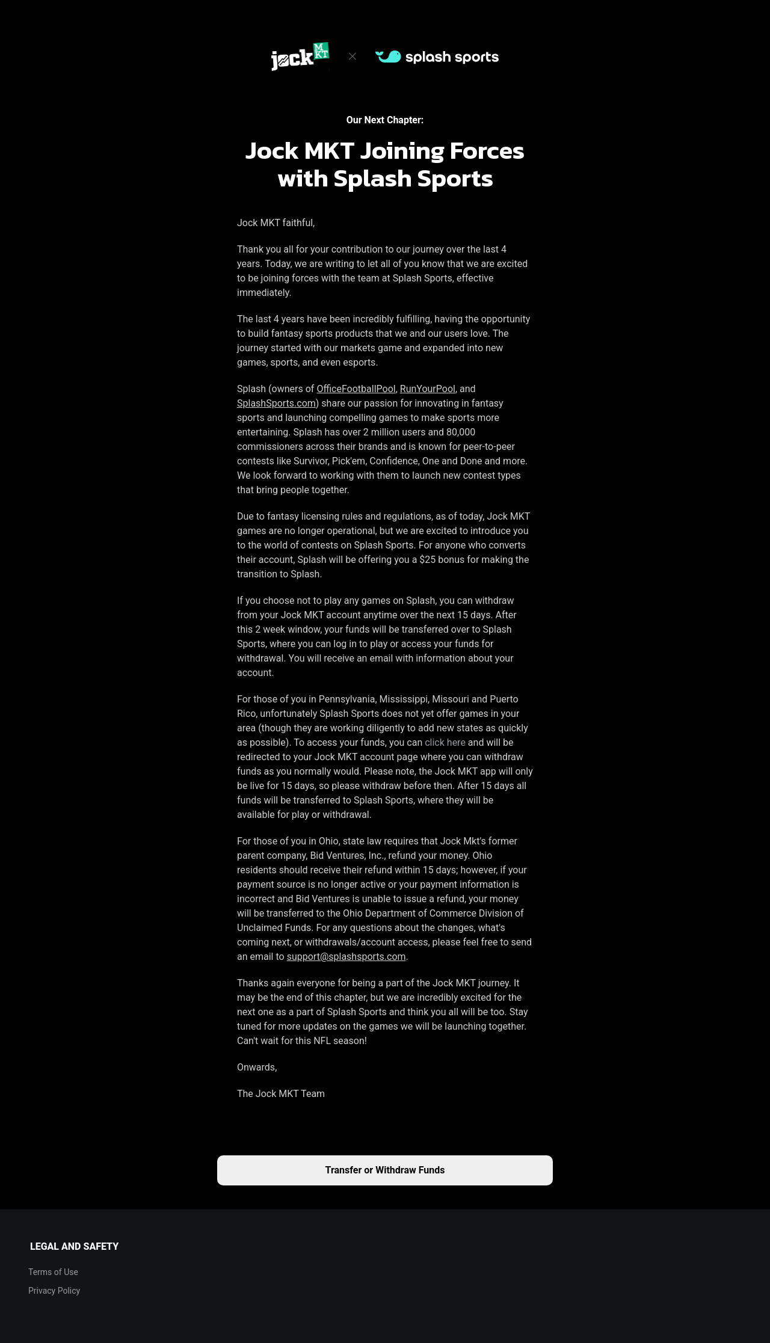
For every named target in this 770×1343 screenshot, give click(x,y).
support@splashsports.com (346, 956)
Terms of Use (53, 1272)
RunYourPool (427, 389)
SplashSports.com (276, 403)
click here (445, 742)
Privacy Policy (54, 1290)
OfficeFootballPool (355, 389)
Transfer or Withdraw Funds (385, 1170)
